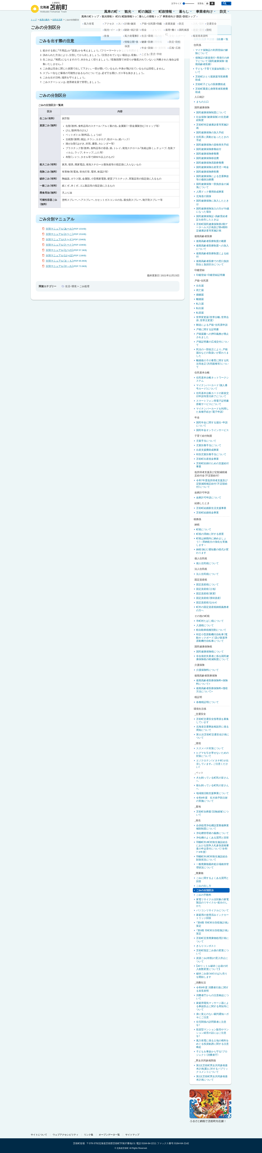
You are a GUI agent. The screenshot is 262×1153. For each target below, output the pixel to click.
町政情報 (165, 11)
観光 (127, 11)
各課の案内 (44, 20)
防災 (223, 11)
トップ (34, 20)
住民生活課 (57, 20)
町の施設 (145, 11)
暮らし (184, 11)
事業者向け (204, 11)
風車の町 (110, 11)
